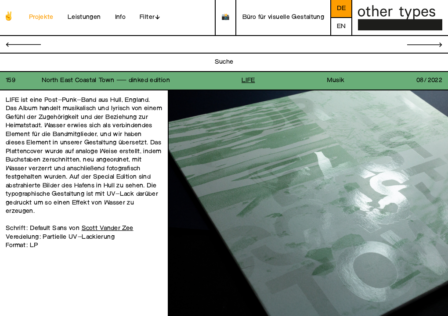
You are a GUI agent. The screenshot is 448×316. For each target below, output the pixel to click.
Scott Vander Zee (108, 228)
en (341, 26)
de (341, 8)
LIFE (248, 80)
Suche (224, 62)
